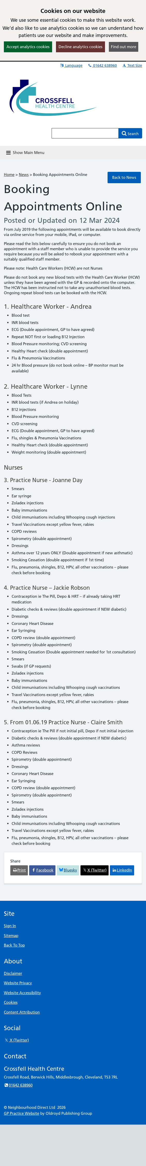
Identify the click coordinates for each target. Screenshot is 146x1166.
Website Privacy (18, 982)
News (24, 174)
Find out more (123, 46)
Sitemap (11, 935)
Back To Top (14, 945)
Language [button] (71, 65)
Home (9, 174)
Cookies (11, 1002)
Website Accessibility (22, 992)
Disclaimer (13, 973)
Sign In (10, 925)
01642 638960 (102, 65)
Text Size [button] (132, 65)
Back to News (124, 177)
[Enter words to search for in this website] (85, 133)
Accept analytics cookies (28, 46)
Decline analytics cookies (80, 46)
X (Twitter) (16, 1040)
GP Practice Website (21, 1113)
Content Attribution (22, 1012)
